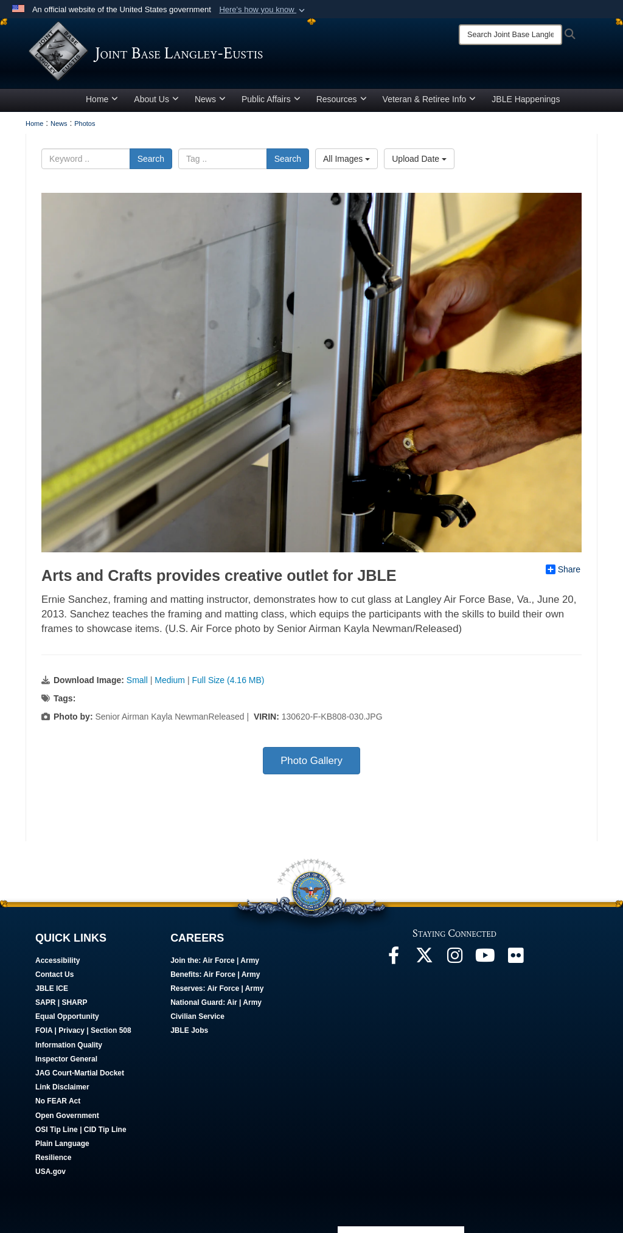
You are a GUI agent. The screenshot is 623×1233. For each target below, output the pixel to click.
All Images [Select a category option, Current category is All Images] (346, 159)
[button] (263, 10)
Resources (341, 99)
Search (150, 159)
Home (102, 99)
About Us (156, 99)
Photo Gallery (311, 760)
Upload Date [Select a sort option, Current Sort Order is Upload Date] (419, 159)
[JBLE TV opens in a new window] (485, 959)
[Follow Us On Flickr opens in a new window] (515, 959)
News (210, 99)
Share (563, 569)
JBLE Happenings (526, 99)
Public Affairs (271, 99)
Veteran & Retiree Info (429, 99)
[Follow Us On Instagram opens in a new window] (454, 959)
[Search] (510, 34)
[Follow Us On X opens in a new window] (424, 959)
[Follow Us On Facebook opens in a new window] (393, 959)
